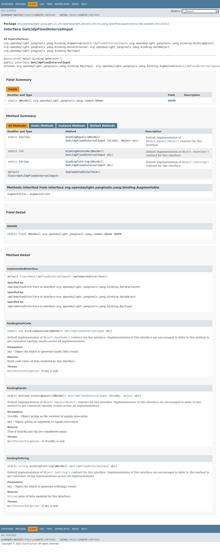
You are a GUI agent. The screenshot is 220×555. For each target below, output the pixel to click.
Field (28, 15)
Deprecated (62, 4)
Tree (49, 4)
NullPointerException (23, 371)
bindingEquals (76, 137)
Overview (7, 4)
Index (75, 4)
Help (84, 4)
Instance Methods (71, 125)
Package (20, 4)
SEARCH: (176, 11)
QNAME (172, 100)
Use (42, 4)
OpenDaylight (29, 543)
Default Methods (102, 125)
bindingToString (77, 161)
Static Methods (42, 125)
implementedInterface (82, 171)
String (24, 161)
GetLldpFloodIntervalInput (106, 43)
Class (12, 175)
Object (126, 140)
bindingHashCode (77, 151)
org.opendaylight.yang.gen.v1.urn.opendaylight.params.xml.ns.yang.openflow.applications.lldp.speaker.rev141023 (93, 23)
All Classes (8, 10)
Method (50, 15)
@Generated (12, 58)
